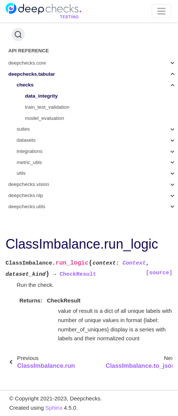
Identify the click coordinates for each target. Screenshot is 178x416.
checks (25, 85)
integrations (30, 151)
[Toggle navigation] (161, 11)
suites (23, 129)
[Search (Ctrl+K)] (18, 34)
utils (21, 173)
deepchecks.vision (29, 184)
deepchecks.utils (27, 206)
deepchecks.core (27, 63)
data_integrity (41, 96)
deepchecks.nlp (26, 195)
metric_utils (29, 162)
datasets (26, 140)
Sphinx (54, 407)
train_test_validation (47, 107)
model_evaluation (44, 118)
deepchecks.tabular (32, 74)
